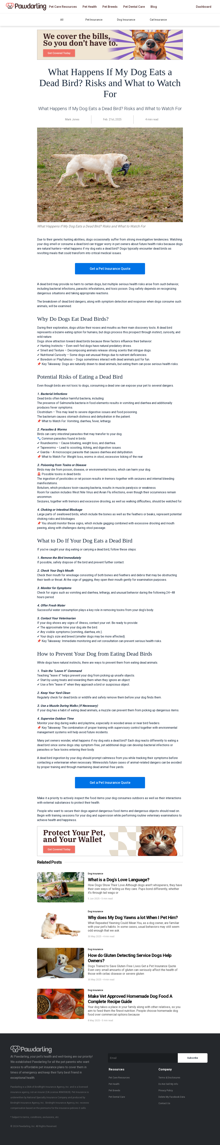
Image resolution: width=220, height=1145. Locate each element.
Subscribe (192, 1058)
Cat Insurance (158, 19)
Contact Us (164, 1103)
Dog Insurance (126, 19)
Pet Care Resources (63, 7)
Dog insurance (95, 873)
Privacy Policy (165, 1090)
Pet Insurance (93, 19)
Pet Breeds (110, 7)
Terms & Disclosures (169, 1077)
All (61, 19)
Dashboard (203, 7)
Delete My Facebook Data (171, 1097)
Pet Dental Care (134, 7)
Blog (154, 7)
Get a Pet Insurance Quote (110, 269)
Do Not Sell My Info (168, 1084)
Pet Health (90, 7)
